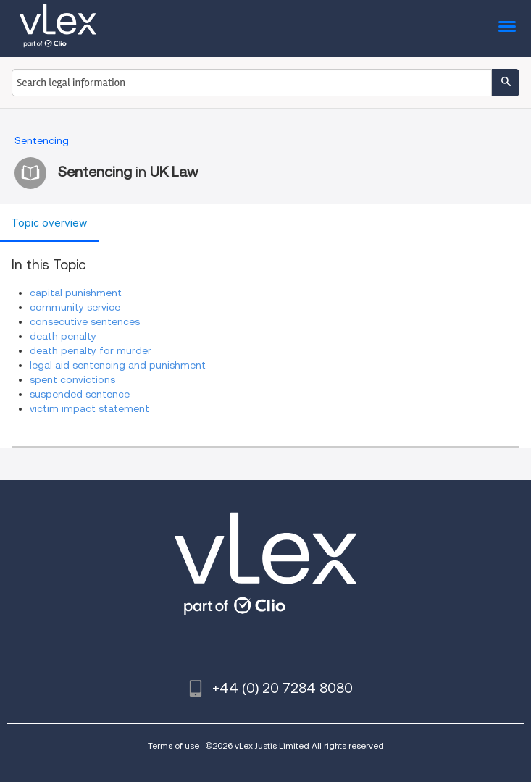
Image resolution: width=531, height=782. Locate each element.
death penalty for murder (90, 350)
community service (75, 307)
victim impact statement (89, 408)
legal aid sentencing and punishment (118, 365)
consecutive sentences (85, 321)
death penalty (63, 336)
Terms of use (173, 745)
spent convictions (72, 379)
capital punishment (76, 292)
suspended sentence (80, 394)
